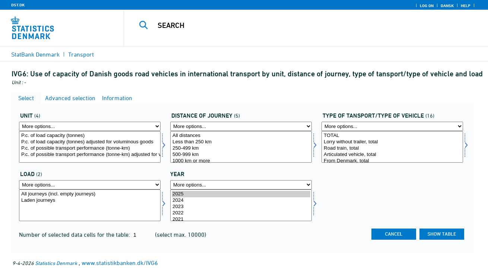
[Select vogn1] (392, 147)
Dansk (447, 5)
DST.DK (18, 4)
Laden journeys (89, 200)
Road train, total (392, 148)
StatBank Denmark (35, 54)
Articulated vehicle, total (392, 154)
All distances (241, 136)
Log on (427, 5)
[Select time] (241, 205)
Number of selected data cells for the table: (75, 234)
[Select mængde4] (90, 147)
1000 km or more (241, 161)
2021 (241, 219)
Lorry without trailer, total (392, 142)
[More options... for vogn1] (392, 126)
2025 (241, 194)
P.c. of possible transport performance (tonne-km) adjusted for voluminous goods (89, 154)
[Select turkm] (241, 147)
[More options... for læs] (90, 184)
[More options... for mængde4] (90, 126)
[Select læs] (90, 205)
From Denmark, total (392, 161)
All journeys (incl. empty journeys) (89, 194)
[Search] (298, 25)
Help (465, 5)
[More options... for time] (241, 184)
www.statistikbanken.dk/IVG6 (120, 262)
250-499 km (241, 148)
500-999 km (241, 154)
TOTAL (392, 136)
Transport (81, 54)
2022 (241, 213)
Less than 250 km (241, 142)
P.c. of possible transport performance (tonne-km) (89, 148)
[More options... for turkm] (241, 126)
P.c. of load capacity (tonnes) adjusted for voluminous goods (89, 142)
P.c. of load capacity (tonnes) (89, 136)
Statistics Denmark (56, 263)
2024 (241, 200)
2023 (241, 207)
